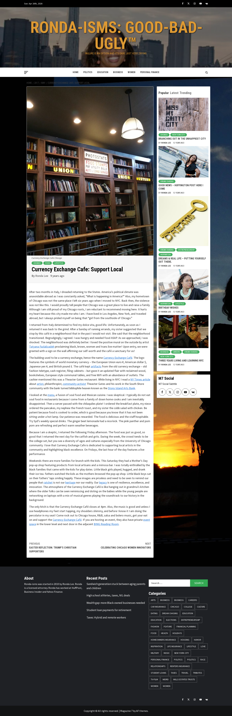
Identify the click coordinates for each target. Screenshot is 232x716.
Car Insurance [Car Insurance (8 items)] (158, 606)
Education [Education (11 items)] (187, 613)
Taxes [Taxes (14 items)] (174, 672)
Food (47, 263)
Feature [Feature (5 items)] (168, 626)
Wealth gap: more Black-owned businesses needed (116, 603)
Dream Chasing (167, 181)
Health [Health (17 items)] (164, 633)
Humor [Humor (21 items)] (197, 639)
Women (131, 72)
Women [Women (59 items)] (154, 686)
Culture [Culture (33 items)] (201, 606)
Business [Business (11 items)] (179, 600)
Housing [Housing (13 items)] (185, 639)
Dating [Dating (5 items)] (154, 613)
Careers (176, 352)
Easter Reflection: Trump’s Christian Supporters (59, 547)
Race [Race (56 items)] (202, 659)
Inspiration (165, 254)
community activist (74, 384)
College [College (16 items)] (188, 606)
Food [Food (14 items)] (153, 633)
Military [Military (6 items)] (155, 653)
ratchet (48, 482)
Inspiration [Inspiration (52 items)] (157, 646)
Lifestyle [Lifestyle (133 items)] (191, 646)
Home (75, 72)
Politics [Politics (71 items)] (191, 659)
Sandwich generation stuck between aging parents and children (116, 586)
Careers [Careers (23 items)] (192, 600)
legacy (103, 482)
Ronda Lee (42, 276)
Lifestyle (59, 263)
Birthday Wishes (169, 307)
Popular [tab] (164, 93)
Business (118, 72)
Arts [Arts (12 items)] (153, 600)
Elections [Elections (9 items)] (171, 619)
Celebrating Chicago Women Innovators (120, 545)
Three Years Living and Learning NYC (181, 360)
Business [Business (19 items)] (165, 600)
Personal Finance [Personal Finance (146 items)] (160, 659)
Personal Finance (149, 72)
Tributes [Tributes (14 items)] (197, 672)
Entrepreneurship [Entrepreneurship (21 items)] (190, 619)
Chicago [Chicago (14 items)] (174, 606)
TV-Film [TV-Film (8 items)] (154, 679)
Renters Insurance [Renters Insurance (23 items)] (180, 666)
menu (51, 395)
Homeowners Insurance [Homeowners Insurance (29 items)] (163, 639)
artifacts (96, 366)
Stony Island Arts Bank (121, 388)
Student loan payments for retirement (109, 610)
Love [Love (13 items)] (203, 646)
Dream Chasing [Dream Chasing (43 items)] (170, 613)
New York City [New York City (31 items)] (181, 653)
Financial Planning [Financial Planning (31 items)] (186, 626)
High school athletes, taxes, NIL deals (108, 595)
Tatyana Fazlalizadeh (41, 346)
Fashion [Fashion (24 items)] (155, 626)
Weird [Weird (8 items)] (166, 679)
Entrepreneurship (186, 250)
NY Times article (140, 379)
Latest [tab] (174, 93)
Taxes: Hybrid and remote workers (106, 617)
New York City (178, 135)
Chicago (37, 263)
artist (40, 384)
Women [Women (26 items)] (166, 686)
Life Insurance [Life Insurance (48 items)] (174, 646)
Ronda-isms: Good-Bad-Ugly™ (116, 35)
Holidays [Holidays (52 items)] (177, 633)
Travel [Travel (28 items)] (184, 672)
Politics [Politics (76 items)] (178, 659)
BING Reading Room (106, 524)
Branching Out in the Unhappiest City (182, 138)
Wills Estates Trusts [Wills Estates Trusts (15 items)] (184, 679)
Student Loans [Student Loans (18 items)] (158, 672)
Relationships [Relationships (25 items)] (158, 666)
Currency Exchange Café (117, 358)
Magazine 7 (126, 710)
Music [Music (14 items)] (167, 653)
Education (102, 72)
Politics (87, 72)
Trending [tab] (185, 93)
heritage (70, 482)
